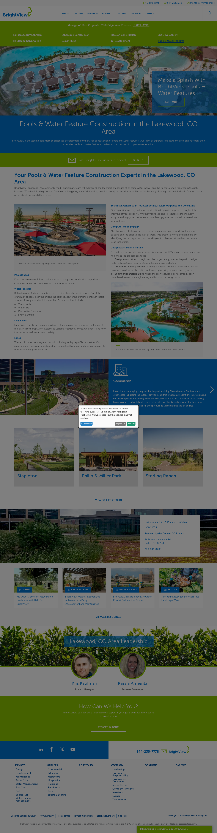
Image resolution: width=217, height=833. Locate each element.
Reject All (120, 423)
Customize (86, 423)
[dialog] (108, 416)
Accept (131, 423)
